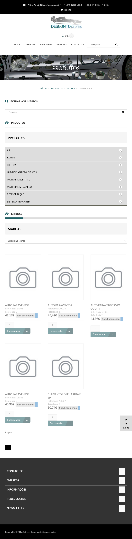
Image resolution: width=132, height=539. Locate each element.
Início (17, 44)
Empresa (31, 44)
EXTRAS (71, 88)
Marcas (14, 229)
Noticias (62, 44)
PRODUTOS (46, 44)
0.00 (125, 427)
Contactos (77, 44)
